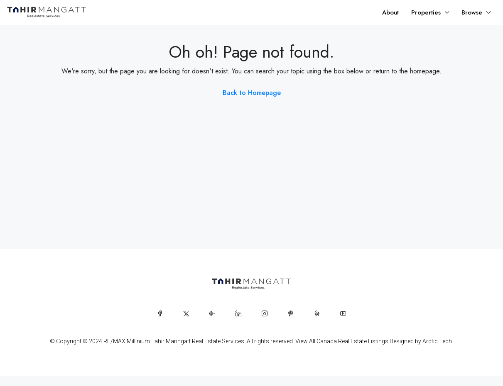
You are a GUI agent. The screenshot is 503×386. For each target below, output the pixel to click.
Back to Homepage (252, 92)
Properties (426, 12)
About (390, 12)
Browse (471, 12)
